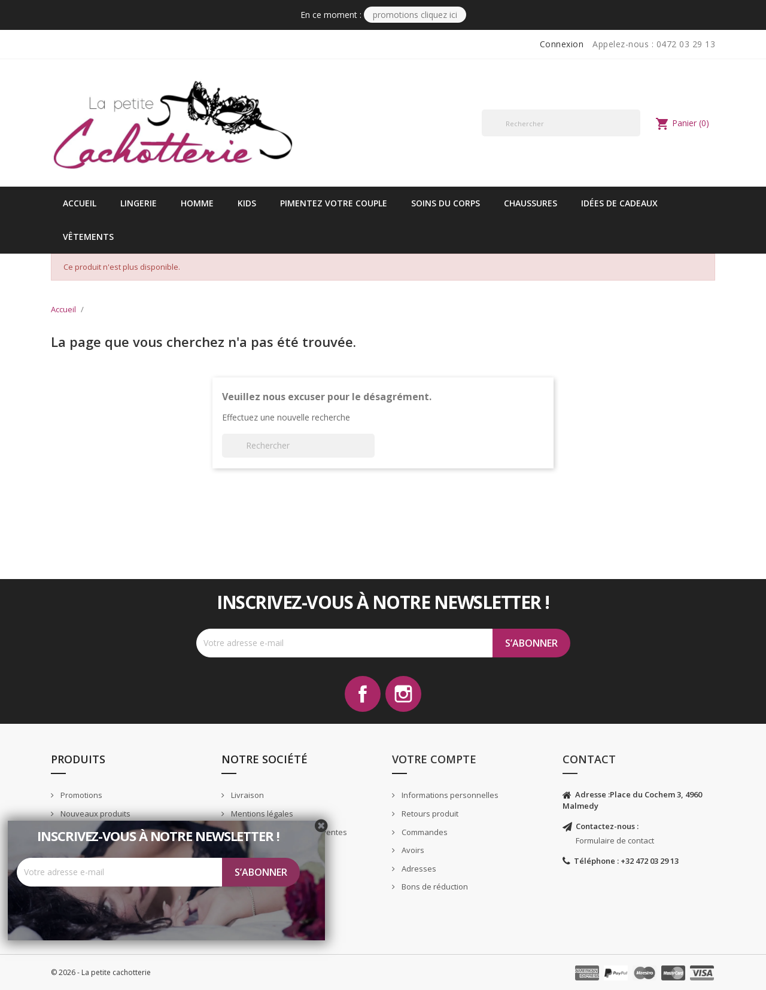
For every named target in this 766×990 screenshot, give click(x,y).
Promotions (80, 795)
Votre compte (434, 759)
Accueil (79, 203)
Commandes (424, 832)
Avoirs (412, 850)
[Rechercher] (561, 122)
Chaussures (530, 203)
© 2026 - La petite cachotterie (101, 972)
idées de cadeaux (619, 203)
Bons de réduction (434, 886)
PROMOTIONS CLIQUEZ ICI (415, 14)
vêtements (88, 236)
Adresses (418, 868)
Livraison (246, 795)
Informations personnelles (449, 795)
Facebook (363, 694)
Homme (197, 203)
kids (247, 203)
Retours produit (429, 813)
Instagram (403, 694)
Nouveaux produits (94, 813)
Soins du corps (445, 203)
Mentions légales (261, 813)
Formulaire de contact (615, 840)
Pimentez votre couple (333, 203)
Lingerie (138, 203)
